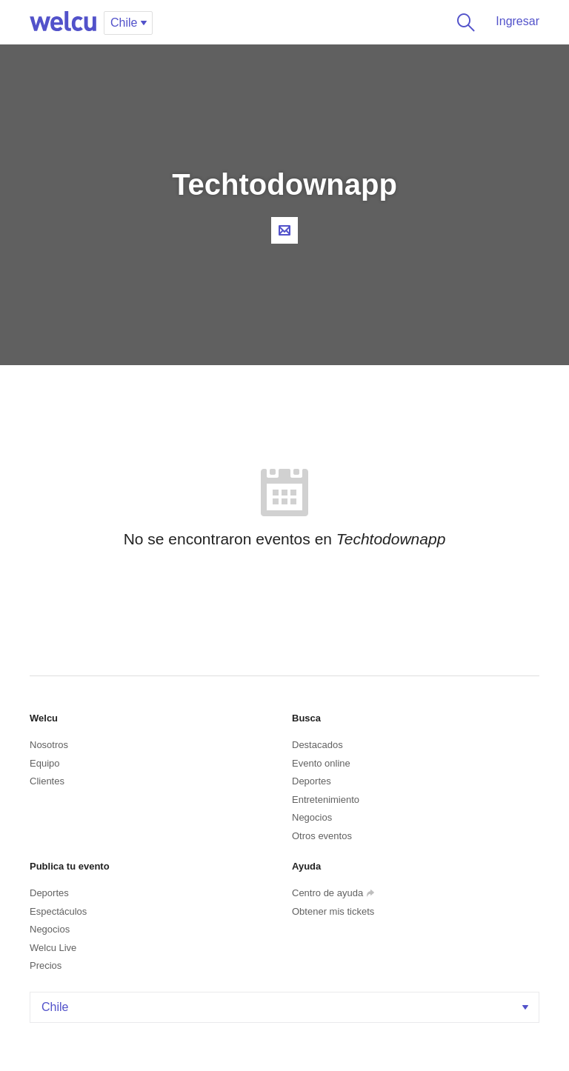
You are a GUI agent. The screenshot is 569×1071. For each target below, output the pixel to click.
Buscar (463, 22)
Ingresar (517, 21)
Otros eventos (322, 835)
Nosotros (49, 744)
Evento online (321, 763)
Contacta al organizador (284, 230)
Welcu (63, 22)
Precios (45, 965)
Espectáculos (58, 911)
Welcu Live (53, 947)
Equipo (44, 763)
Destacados (317, 744)
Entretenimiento (325, 799)
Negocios (312, 817)
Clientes (47, 781)
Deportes (311, 781)
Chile (286, 1007)
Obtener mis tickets (333, 911)
